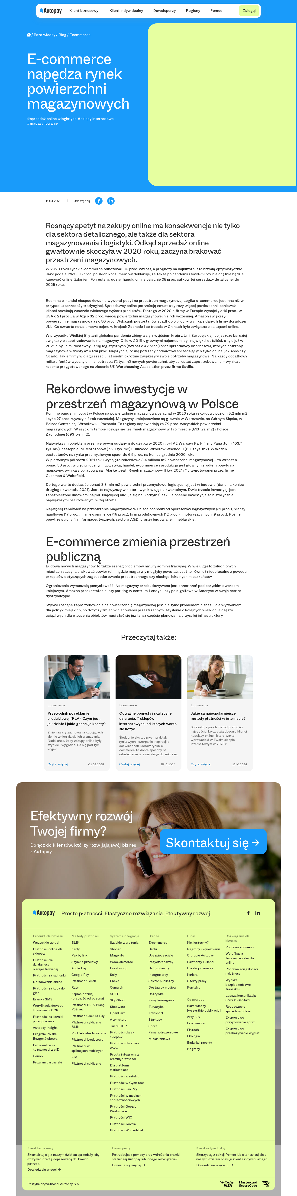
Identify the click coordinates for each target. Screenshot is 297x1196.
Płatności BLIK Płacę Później (88, 1007)
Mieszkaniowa (159, 1039)
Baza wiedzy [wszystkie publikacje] (204, 1008)
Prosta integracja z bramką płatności (124, 1056)
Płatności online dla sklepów (47, 951)
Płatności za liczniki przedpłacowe (48, 1019)
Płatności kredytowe (87, 1039)
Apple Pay (79, 968)
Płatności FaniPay (123, 1089)
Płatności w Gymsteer (127, 1083)
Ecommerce (196, 1023)
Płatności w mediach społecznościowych (126, 1098)
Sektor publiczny (161, 981)
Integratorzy (158, 975)
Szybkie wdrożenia (124, 942)
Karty (75, 949)
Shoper (115, 949)
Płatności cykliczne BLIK (86, 1024)
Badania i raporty (199, 1042)
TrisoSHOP (118, 1026)
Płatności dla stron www (124, 1045)
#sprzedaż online (42, 118)
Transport (155, 1013)
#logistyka (67, 118)
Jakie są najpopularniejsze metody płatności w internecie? (218, 716)
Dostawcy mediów (162, 987)
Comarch (116, 987)
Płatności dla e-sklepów (122, 1034)
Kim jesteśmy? (198, 942)
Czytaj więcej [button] (58, 764)
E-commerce (158, 942)
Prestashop (118, 968)
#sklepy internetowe (95, 118)
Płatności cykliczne (86, 1063)
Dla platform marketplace (119, 1067)
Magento (117, 955)
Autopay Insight (45, 1028)
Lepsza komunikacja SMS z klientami (241, 998)
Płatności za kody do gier (49, 990)
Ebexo (114, 981)
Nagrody (193, 1049)
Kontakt (193, 987)
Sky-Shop (117, 1000)
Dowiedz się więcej (42, 1170)
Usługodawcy (158, 968)
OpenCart (117, 1013)
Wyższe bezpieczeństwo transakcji (238, 984)
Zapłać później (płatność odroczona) (87, 996)
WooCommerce (121, 962)
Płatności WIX (121, 1117)
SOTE (114, 994)
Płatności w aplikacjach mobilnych (87, 1048)
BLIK (75, 942)
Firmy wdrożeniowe (163, 1032)
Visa (74, 1057)
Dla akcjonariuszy (200, 968)
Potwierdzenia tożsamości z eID (46, 1047)
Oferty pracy (197, 981)
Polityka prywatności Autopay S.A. (53, 1184)
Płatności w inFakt (124, 1076)
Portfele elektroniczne (88, 1033)
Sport (152, 1026)
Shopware (117, 1007)
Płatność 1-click (83, 981)
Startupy (155, 1019)
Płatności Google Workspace (123, 1108)
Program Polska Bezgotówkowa (45, 1036)
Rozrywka (156, 994)
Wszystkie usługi (46, 942)
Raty (75, 987)
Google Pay (80, 975)
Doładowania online (47, 982)
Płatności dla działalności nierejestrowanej (45, 964)
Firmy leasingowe (161, 1000)
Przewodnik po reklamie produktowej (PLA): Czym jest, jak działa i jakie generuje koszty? (77, 718)
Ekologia (193, 1036)
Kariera (192, 975)
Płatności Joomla (123, 1124)
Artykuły (193, 1017)
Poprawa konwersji (240, 947)
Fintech (193, 1030)
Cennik (38, 1056)
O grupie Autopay (200, 955)
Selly (113, 975)
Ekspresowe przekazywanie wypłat (243, 1030)
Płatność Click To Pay (88, 1016)
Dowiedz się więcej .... (212, 1165)
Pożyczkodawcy (160, 962)
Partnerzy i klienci (200, 962)
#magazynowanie (42, 123)
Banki (152, 949)
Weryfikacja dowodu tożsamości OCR (48, 1008)
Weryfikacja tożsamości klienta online (240, 958)
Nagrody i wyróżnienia (203, 949)
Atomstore (118, 1019)
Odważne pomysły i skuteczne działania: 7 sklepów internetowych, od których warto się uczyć (148, 721)
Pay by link (79, 955)
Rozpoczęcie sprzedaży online (238, 1008)
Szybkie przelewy (84, 962)
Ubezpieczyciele (160, 955)
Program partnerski (47, 1062)
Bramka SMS (42, 999)
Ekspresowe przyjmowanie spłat (240, 1019)
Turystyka (156, 1007)
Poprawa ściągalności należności (242, 971)
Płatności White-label (126, 1130)
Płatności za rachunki (49, 975)
